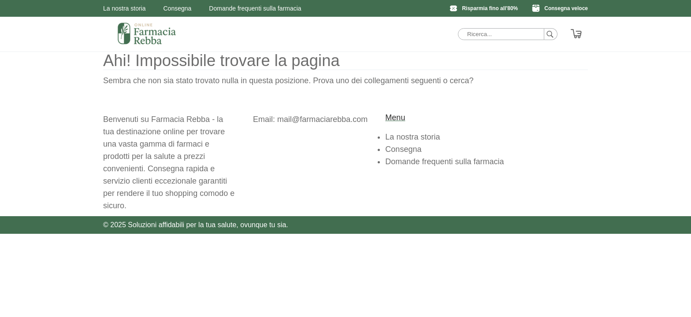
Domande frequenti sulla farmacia (255, 8)
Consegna (177, 8)
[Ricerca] (550, 34)
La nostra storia (124, 8)
